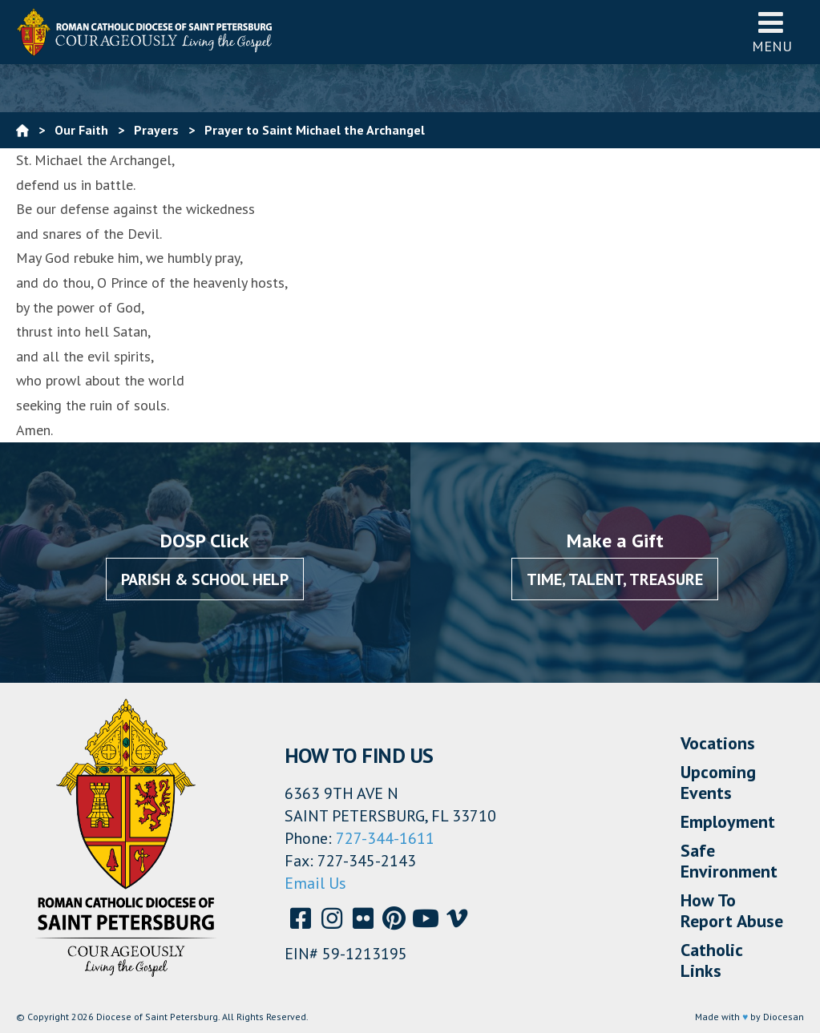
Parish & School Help (205, 579)
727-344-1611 (385, 838)
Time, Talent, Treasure (615, 579)
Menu (772, 31)
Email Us (315, 883)
